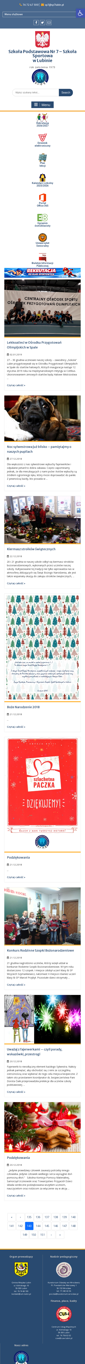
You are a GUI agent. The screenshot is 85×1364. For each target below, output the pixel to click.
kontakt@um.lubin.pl (21, 1294)
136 (38, 1217)
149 (25, 1235)
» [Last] (60, 1235)
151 (42, 1235)
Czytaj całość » (16, 385)
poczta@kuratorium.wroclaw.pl (63, 1294)
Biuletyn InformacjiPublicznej (42, 264)
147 (64, 1226)
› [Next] (51, 1235)
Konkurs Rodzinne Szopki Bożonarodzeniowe (40, 950)
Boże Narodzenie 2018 (23, 707)
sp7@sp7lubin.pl (54, 4)
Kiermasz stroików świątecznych (31, 549)
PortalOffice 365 (42, 204)
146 (55, 1226)
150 (33, 1235)
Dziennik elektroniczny (42, 144)
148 (73, 1226)
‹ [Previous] (20, 1217)
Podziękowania (18, 857)
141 (11, 1226)
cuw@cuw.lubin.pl (63, 1338)
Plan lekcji (42, 164)
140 (73, 1217)
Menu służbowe (14, 14)
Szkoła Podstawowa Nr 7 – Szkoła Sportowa (42, 53)
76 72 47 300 (31, 4)
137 (46, 1217)
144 (38, 1226)
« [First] (11, 1217)
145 (46, 1226)
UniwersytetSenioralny (42, 244)
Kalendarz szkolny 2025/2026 (42, 184)
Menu (42, 105)
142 (20, 1226)
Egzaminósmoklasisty (42, 224)
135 (29, 1217)
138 (55, 1217)
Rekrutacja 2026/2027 (42, 124)
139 (64, 1217)
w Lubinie (42, 60)
